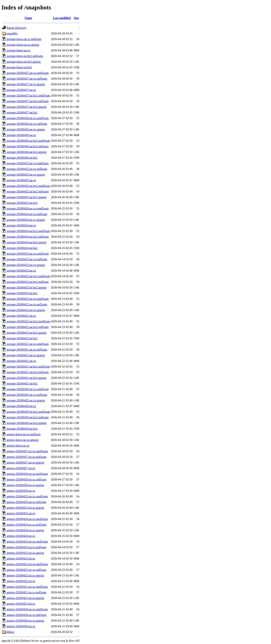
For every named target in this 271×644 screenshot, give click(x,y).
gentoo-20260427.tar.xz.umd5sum (27, 451)
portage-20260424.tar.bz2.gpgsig (26, 242)
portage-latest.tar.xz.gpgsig (23, 44)
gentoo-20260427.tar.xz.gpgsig (25, 462)
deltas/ (10, 631)
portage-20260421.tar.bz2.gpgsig (26, 377)
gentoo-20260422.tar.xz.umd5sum (27, 564)
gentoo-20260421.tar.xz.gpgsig (25, 598)
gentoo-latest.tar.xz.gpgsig (22, 440)
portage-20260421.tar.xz (21, 360)
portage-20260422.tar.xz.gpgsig (26, 310)
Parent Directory (17, 27)
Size (76, 18)
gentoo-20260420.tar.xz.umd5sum (27, 609)
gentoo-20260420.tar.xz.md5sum (26, 615)
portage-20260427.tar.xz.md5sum (27, 78)
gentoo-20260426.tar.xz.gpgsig (25, 485)
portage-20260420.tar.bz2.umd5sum (28, 411)
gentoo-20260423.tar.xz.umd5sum (27, 541)
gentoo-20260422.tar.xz (21, 581)
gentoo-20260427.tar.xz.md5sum (26, 456)
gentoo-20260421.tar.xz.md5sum (26, 592)
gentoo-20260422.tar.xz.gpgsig (25, 575)
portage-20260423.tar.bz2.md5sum (28, 281)
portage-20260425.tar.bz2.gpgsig (26, 197)
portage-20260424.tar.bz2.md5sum (28, 236)
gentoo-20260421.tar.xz (21, 603)
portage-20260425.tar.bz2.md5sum (28, 191)
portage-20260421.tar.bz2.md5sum (28, 372)
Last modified (62, 18)
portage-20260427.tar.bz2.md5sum (28, 101)
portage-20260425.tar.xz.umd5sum (28, 163)
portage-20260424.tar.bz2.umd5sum (28, 231)
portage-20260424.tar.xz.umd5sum (28, 208)
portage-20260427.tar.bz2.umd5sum (28, 95)
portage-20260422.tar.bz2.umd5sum (28, 321)
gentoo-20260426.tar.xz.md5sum (26, 479)
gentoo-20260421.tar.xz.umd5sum (27, 586)
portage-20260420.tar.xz (21, 406)
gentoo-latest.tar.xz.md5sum (24, 434)
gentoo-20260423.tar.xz (21, 558)
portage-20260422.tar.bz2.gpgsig (26, 332)
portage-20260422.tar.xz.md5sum (27, 304)
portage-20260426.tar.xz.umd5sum (28, 118)
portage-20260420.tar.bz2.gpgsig (26, 423)
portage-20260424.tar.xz (21, 225)
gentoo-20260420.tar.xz (21, 626)
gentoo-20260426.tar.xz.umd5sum (27, 473)
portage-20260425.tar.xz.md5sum (27, 169)
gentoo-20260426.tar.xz (21, 490)
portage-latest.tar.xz (18, 50)
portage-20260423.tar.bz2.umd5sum (28, 276)
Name (28, 18)
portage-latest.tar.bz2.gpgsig (24, 61)
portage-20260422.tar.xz (21, 315)
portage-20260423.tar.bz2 (22, 293)
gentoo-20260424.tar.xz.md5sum (26, 524)
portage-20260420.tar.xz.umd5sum (28, 389)
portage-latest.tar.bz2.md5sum (25, 56)
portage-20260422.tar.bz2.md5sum (28, 327)
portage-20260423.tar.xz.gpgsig (26, 264)
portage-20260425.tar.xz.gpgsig (26, 174)
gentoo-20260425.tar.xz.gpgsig (25, 507)
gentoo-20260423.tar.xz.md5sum (26, 547)
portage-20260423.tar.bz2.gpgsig (26, 287)
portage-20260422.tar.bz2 (22, 338)
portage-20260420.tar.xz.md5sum (27, 394)
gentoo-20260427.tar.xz (21, 468)
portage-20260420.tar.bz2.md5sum (28, 417)
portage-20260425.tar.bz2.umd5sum (28, 185)
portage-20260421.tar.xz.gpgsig (26, 355)
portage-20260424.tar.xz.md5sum (27, 214)
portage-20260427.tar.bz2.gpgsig (26, 106)
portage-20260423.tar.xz (21, 270)
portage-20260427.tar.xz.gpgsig (26, 84)
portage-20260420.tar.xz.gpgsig (26, 400)
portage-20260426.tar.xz (21, 135)
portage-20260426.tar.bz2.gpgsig (26, 152)
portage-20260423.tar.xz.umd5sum (28, 253)
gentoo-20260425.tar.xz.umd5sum (27, 496)
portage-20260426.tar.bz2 (22, 157)
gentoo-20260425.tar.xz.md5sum (26, 502)
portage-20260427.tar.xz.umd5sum (28, 73)
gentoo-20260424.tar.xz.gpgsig (25, 530)
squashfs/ (12, 33)
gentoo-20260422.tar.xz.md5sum (26, 569)
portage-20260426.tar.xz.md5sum (27, 123)
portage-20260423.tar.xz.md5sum (27, 259)
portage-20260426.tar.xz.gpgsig (26, 129)
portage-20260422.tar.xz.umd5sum (28, 298)
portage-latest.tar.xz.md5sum (24, 39)
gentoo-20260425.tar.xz (21, 513)
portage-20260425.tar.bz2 (22, 202)
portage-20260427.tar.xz (21, 89)
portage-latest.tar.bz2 (19, 67)
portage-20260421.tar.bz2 (22, 383)
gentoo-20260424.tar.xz (21, 535)
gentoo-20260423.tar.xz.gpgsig (25, 552)
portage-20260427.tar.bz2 (22, 112)
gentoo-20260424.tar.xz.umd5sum (27, 519)
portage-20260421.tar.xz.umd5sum (28, 344)
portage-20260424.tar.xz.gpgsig (26, 219)
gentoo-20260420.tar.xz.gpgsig (25, 620)
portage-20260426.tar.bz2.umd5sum (28, 140)
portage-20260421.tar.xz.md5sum (27, 349)
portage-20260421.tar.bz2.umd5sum (28, 366)
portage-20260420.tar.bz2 (22, 428)
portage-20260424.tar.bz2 (22, 248)
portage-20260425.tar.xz (21, 180)
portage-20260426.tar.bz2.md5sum (28, 146)
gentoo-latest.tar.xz (18, 445)
